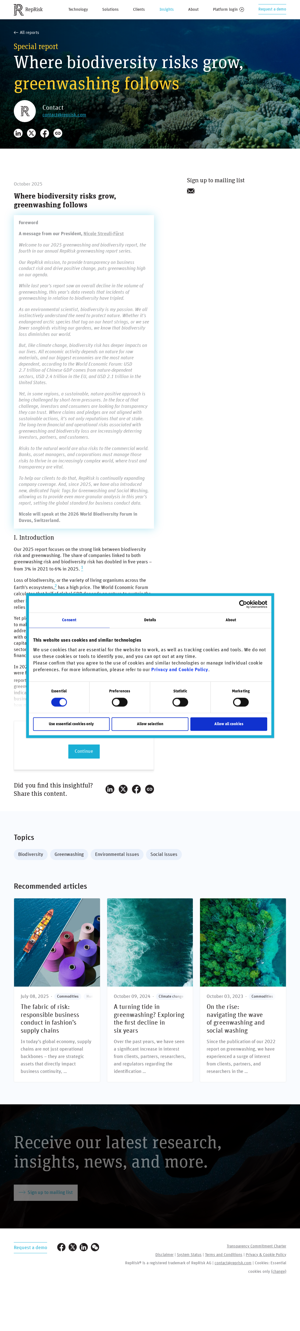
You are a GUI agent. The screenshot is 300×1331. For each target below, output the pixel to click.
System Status (189, 1255)
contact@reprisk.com (64, 115)
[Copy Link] (57, 133)
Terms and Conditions (223, 1255)
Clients (139, 9)
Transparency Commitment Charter (256, 1246)
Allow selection (150, 724)
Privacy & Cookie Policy (266, 1255)
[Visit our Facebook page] (61, 1248)
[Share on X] (31, 133)
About (193, 9)
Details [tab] (150, 620)
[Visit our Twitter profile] (72, 1248)
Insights (167, 9)
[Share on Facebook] (44, 133)
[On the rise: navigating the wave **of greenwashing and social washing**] (243, 990)
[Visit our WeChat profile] (95, 1248)
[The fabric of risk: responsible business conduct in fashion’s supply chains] (57, 990)
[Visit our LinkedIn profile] (83, 1248)
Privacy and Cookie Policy (179, 670)
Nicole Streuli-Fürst (103, 233)
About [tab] (231, 620)
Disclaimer (164, 1255)
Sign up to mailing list (46, 1192)
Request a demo (272, 9)
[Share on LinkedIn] (18, 133)
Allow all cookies (228, 724)
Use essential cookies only (71, 724)
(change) (278, 1272)
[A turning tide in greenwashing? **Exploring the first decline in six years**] (150, 990)
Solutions (110, 9)
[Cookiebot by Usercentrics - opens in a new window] (243, 604)
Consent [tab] (69, 620)
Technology (78, 9)
